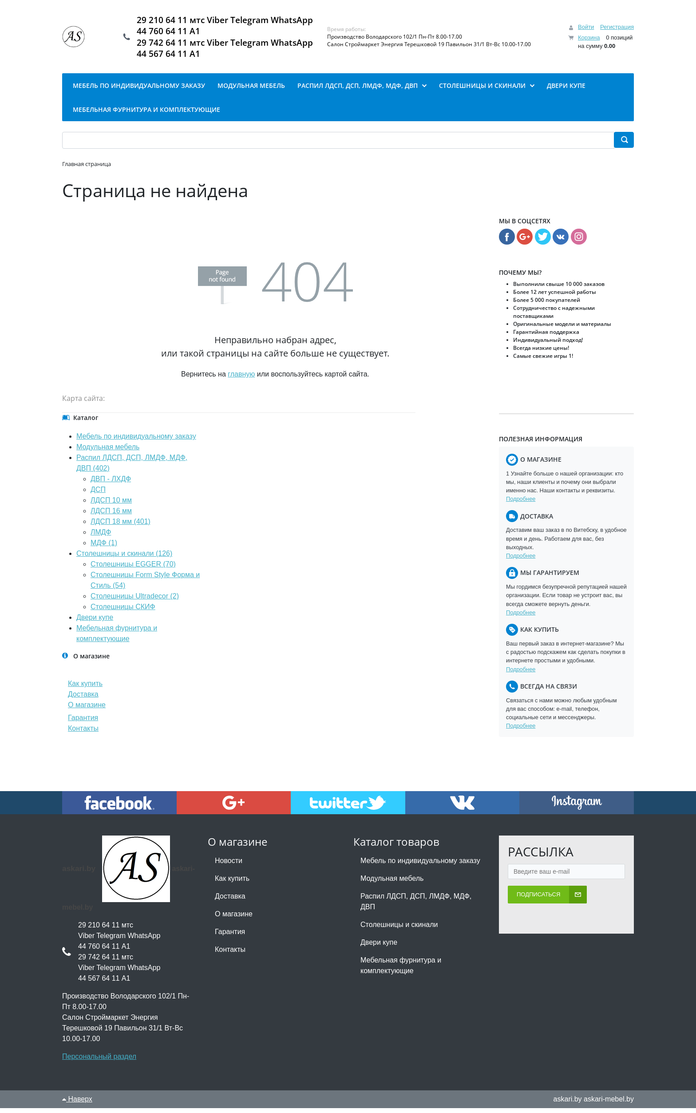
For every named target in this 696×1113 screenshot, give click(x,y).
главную (241, 379)
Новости (228, 865)
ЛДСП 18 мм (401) (120, 526)
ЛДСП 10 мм (111, 505)
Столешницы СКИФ (123, 611)
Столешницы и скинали (399, 929)
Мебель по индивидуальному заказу (136, 441)
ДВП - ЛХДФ (111, 483)
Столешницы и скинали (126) (124, 558)
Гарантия (83, 722)
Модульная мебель (107, 451)
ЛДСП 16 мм (111, 515)
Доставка (83, 699)
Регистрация (617, 29)
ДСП (98, 494)
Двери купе (94, 622)
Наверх (77, 1104)
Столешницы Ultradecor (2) (135, 601)
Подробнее (520, 503)
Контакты (83, 733)
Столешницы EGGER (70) (133, 569)
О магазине (87, 709)
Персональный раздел (99, 1061)
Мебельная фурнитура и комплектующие (400, 970)
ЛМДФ (101, 537)
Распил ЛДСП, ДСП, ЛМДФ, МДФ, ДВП (415, 906)
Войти (586, 29)
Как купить (85, 688)
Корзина (589, 39)
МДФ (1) (104, 547)
